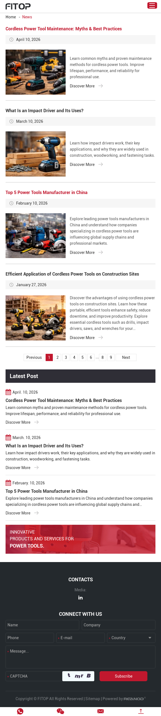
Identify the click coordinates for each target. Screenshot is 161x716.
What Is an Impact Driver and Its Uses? (44, 110)
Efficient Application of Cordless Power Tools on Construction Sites (72, 274)
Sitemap (92, 699)
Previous (34, 357)
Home (11, 17)
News (27, 17)
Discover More (86, 86)
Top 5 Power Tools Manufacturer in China (47, 192)
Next (126, 357)
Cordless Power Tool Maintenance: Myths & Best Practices (64, 28)
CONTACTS (80, 579)
